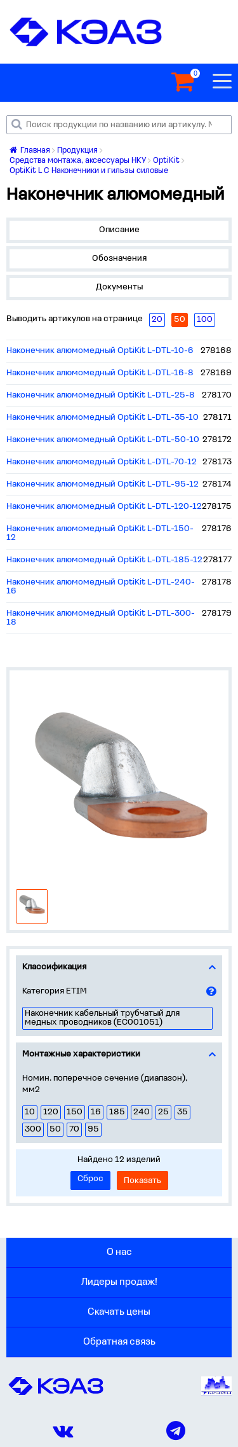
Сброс (90, 1179)
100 (205, 319)
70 (74, 1129)
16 (96, 1112)
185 (117, 1112)
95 (93, 1129)
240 (141, 1112)
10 (30, 1112)
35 (182, 1112)
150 (75, 1112)
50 (55, 1129)
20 (157, 319)
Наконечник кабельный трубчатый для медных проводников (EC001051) (102, 1018)
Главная (30, 150)
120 (50, 1112)
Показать (142, 1181)
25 (163, 1112)
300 (33, 1129)
